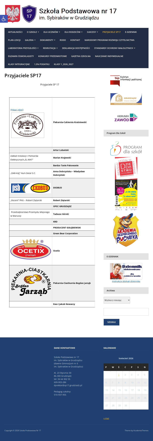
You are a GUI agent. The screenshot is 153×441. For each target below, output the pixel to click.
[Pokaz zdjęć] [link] (16, 109)
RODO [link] (63, 40)
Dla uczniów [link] (50, 32)
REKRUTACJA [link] (49, 48)
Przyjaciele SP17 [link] (111, 32)
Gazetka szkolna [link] (81, 56)
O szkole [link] (32, 32)
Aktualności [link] (15, 32)
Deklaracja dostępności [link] (76, 48)
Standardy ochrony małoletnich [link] (113, 48)
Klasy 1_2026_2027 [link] (63, 64)
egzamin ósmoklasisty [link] (21, 56)
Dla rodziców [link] (72, 32)
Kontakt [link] (75, 40)
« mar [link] (106, 418)
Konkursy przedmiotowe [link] (52, 56)
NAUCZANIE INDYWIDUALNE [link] (109, 56)
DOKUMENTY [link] (46, 40)
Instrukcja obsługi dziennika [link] (126, 281)
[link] (4, 19)
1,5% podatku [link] (41, 64)
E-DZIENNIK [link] (131, 32)
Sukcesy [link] (91, 32)
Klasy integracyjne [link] (19, 64)
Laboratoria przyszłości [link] (22, 48)
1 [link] (118, 374)
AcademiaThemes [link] (141, 430)
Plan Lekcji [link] (14, 40)
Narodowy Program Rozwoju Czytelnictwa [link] (109, 40)
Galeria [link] (29, 40)
